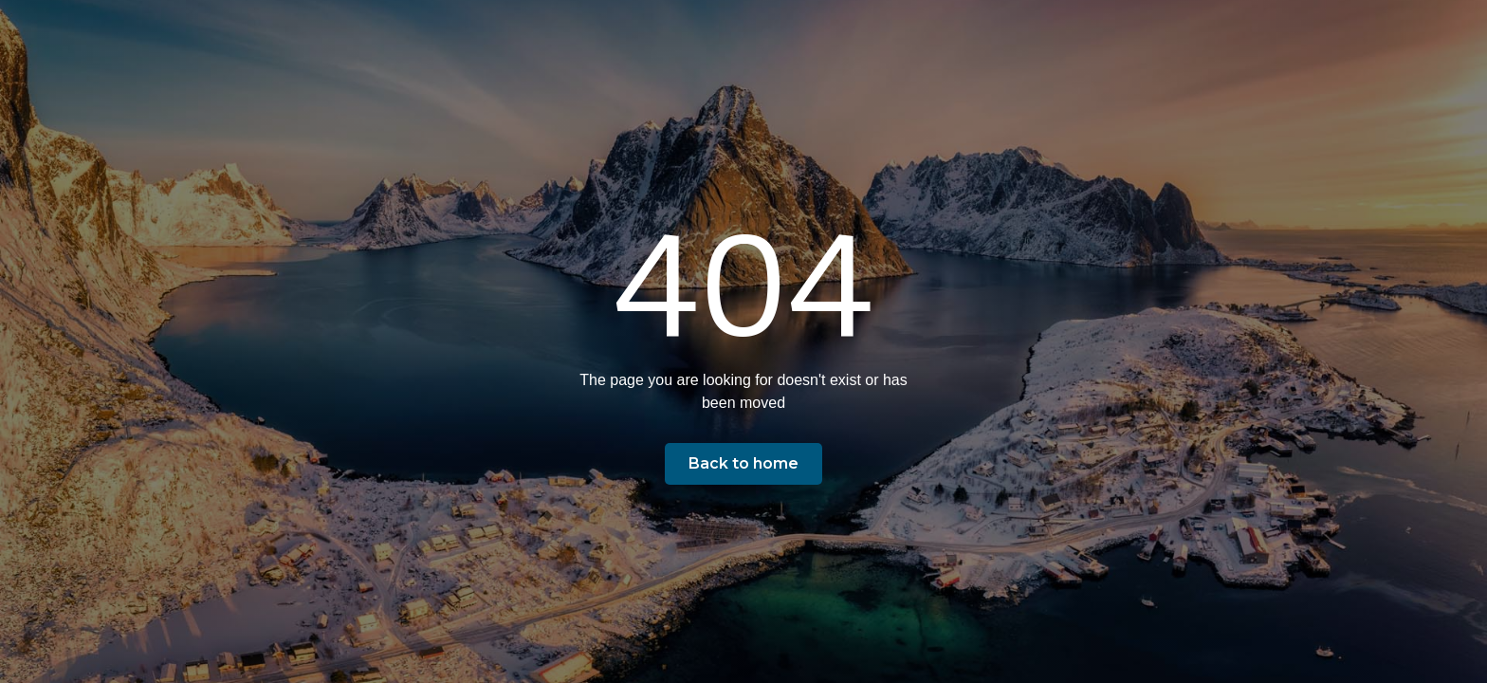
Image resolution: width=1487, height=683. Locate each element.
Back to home (743, 463)
